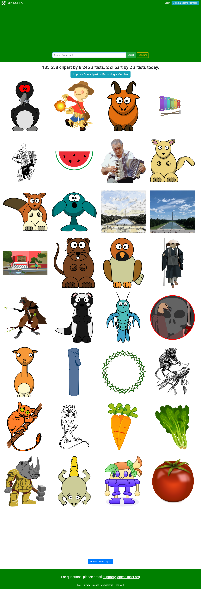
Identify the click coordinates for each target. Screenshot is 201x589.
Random (142, 55)
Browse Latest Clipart (100, 561)
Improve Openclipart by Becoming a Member (100, 74)
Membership (106, 585)
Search (131, 55)
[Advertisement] (100, 29)
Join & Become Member (185, 3)
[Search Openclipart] (89, 55)
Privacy (86, 585)
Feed (116, 585)
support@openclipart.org (121, 577)
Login (167, 3)
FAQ (79, 585)
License (95, 585)
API (122, 585)
